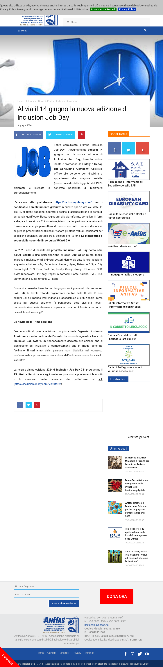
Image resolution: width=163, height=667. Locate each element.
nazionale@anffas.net (97, 624)
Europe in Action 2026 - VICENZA (136, 392)
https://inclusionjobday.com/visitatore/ (38, 384)
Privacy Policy (127, 9)
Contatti (51, 652)
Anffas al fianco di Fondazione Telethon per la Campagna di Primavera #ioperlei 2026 (135, 509)
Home (40, 652)
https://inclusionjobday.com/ (73, 202)
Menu (72, 22)
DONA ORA (117, 596)
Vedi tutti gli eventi (139, 437)
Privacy (77, 652)
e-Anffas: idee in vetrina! (122, 246)
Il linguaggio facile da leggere (126, 274)
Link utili (64, 652)
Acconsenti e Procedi (103, 9)
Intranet (89, 652)
